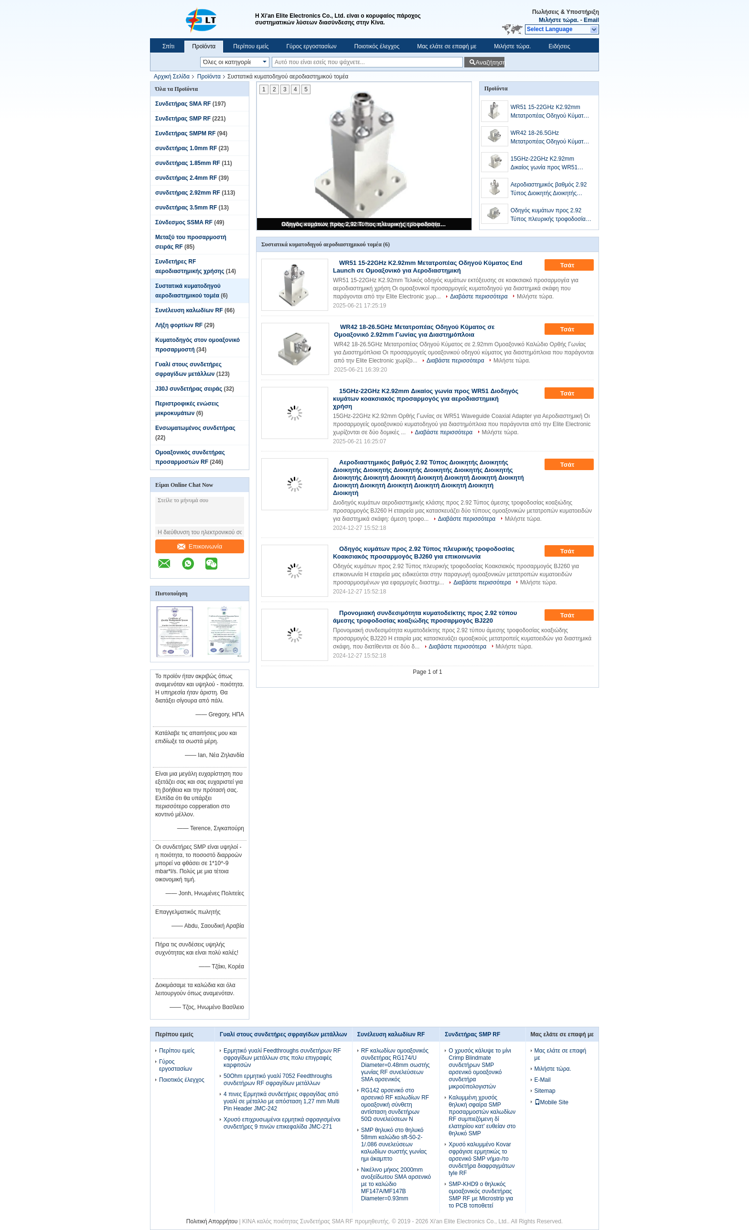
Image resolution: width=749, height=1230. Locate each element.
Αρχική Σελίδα (172, 76)
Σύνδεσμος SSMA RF (184, 222)
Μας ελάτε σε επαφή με (446, 46)
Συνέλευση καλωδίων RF (189, 310)
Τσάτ (574, 265)
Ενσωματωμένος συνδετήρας (195, 428)
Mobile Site (551, 1102)
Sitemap (545, 1090)
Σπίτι (168, 46)
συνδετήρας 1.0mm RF (186, 148)
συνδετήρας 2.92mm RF (187, 192)
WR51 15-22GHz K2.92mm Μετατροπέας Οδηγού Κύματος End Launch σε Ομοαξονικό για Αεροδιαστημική (550, 112)
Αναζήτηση (489, 62)
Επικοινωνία (200, 546)
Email (591, 20)
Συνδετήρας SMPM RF (185, 133)
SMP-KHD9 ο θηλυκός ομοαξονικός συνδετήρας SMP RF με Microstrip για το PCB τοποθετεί (481, 1195)
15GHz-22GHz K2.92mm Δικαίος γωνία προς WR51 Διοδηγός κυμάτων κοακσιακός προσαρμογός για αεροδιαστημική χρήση (549, 163)
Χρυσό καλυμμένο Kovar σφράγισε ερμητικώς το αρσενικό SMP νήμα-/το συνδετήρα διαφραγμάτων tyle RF (481, 1158)
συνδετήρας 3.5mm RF (186, 207)
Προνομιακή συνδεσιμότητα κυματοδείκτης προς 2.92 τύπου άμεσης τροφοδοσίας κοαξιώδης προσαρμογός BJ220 (425, 616)
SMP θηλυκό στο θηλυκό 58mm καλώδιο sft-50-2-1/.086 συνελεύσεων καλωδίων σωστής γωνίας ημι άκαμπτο (394, 1144)
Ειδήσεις (559, 46)
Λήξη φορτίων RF (179, 325)
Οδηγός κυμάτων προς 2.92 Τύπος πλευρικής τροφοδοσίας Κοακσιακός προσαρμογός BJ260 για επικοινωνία (365, 224)
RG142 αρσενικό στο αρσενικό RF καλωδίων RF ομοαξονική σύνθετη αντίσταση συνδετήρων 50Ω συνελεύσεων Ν (395, 1104)
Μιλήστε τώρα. (558, 20)
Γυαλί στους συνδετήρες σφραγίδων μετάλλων (283, 1034)
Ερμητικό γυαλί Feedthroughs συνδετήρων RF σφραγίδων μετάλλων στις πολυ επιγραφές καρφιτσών (282, 1057)
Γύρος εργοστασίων (311, 46)
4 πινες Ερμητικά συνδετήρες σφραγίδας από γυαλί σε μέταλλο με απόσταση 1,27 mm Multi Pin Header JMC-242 (281, 1101)
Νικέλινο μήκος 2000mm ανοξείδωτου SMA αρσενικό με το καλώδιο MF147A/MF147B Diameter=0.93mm (396, 1184)
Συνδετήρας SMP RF (183, 118)
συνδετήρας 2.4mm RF (186, 178)
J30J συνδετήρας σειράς (188, 388)
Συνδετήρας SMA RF (183, 103)
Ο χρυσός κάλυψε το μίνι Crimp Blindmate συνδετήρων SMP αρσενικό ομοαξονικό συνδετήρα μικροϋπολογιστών (480, 1068)
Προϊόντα (203, 46)
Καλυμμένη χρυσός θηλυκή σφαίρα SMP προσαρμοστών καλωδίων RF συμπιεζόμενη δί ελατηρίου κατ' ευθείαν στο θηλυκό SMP (482, 1115)
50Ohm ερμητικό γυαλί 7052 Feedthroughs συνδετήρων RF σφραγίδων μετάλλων (278, 1080)
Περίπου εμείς (250, 46)
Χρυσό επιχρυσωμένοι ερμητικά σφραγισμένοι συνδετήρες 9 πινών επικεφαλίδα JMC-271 (282, 1123)
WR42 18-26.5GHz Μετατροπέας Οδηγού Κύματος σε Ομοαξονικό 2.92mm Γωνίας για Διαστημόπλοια (550, 138)
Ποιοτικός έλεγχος (376, 46)
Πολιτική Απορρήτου (211, 1221)
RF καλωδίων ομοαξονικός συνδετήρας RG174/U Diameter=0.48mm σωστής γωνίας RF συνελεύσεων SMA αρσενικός (395, 1065)
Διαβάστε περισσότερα (479, 296)
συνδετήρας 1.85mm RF (187, 163)
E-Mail (543, 1079)
